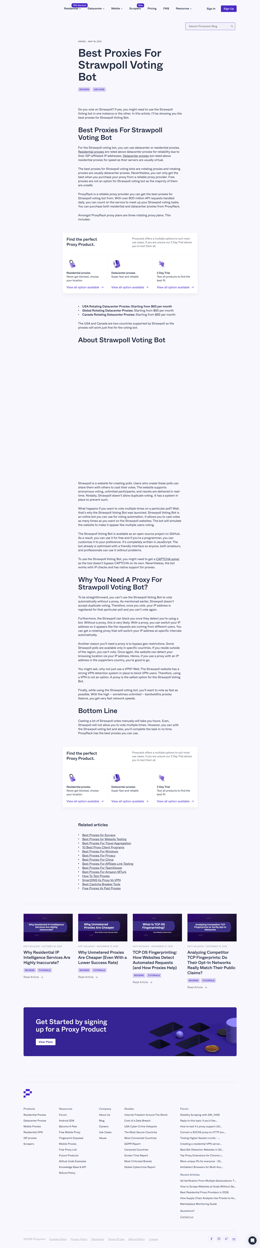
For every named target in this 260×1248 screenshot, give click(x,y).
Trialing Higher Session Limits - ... (200, 1138)
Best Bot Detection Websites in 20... (201, 1150)
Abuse (103, 1138)
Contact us (186, 1217)
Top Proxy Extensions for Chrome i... (201, 1155)
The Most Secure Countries (140, 1132)
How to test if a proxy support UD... (201, 1126)
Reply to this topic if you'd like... (198, 1121)
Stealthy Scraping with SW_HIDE (200, 1115)
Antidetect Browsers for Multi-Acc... (201, 1167)
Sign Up (229, 9)
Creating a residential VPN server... (201, 1144)
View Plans (46, 1042)
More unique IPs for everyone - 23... (201, 1161)
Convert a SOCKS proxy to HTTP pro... (203, 1132)
